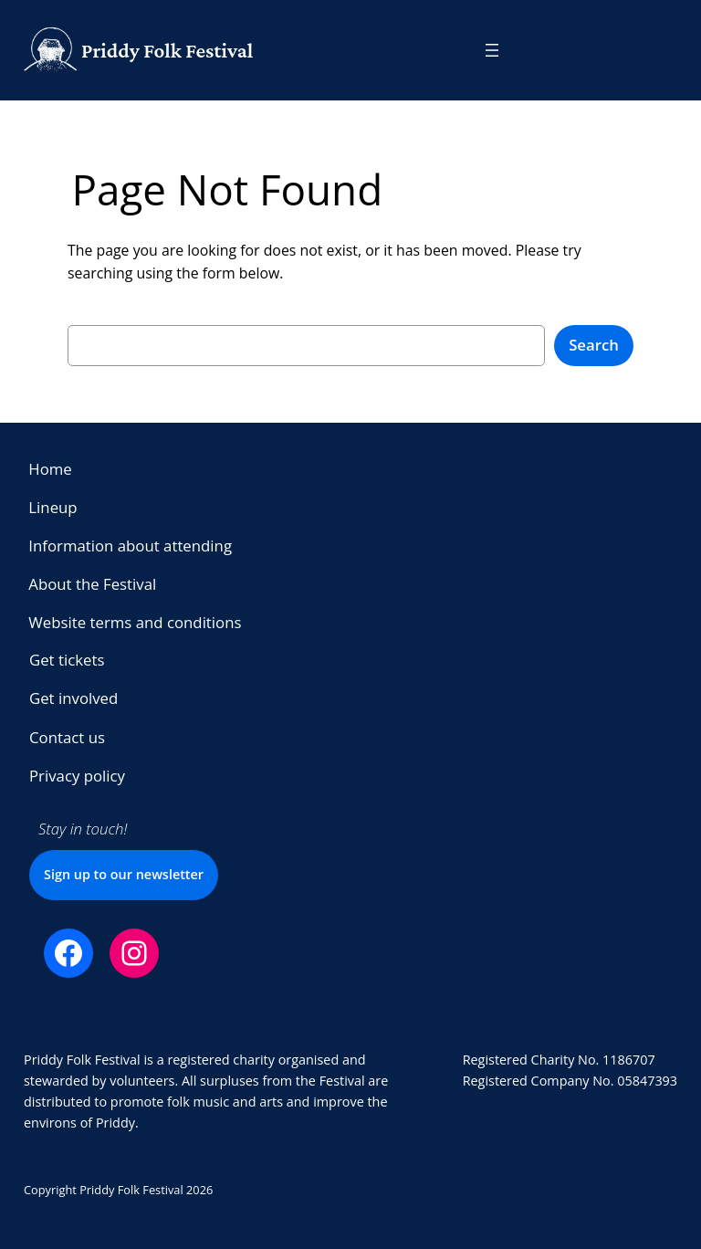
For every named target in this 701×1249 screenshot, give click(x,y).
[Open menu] (492, 50)
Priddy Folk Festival (167, 50)
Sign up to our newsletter (124, 874)
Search (594, 344)
